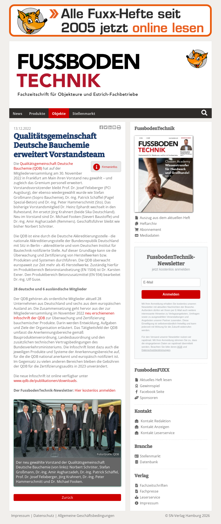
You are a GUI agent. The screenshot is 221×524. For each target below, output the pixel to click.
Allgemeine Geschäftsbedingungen (86, 515)
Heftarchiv (148, 223)
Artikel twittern (106, 127)
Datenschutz (43, 515)
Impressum (149, 503)
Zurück (67, 497)
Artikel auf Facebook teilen (101, 127)
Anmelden (171, 294)
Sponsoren (149, 397)
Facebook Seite (152, 391)
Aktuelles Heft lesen (156, 379)
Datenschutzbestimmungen (156, 350)
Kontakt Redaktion (156, 421)
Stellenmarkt (84, 113)
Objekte (59, 113)
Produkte (37, 113)
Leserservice (150, 497)
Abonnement (150, 229)
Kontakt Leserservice (158, 432)
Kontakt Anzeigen (155, 426)
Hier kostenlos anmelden (95, 390)
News (17, 113)
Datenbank (149, 462)
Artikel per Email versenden (114, 127)
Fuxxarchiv (110, 20)
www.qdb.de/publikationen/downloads (45, 380)
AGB (179, 347)
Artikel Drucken (119, 127)
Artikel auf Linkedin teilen (110, 127)
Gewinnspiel (150, 385)
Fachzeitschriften (154, 485)
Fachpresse (149, 491)
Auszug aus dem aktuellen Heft (165, 217)
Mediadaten (149, 235)
